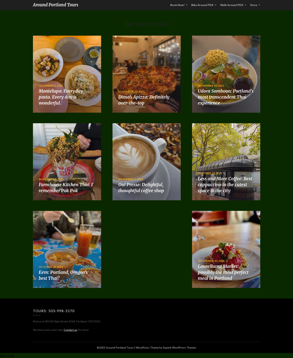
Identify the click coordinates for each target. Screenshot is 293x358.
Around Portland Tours (55, 5)
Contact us (70, 329)
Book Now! (177, 5)
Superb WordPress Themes (179, 347)
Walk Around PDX (231, 5)
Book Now (7, 355)
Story (253, 5)
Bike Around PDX (202, 5)
